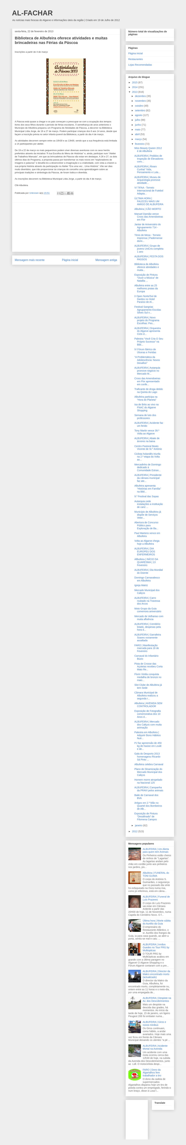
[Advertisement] (66, 227)
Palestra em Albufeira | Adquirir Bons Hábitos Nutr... (147, 735)
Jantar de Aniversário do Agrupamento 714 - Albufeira (147, 227)
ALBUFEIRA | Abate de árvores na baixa (146, 440)
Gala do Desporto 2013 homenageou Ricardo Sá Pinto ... (147, 756)
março (139, 139)
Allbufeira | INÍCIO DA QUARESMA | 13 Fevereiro (146, 562)
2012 (135, 831)
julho (138, 119)
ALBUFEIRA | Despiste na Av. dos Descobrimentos (157, 999)
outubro (139, 105)
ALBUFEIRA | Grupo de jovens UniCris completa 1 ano (148, 248)
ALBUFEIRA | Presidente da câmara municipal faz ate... (147, 478)
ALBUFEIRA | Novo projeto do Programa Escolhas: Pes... (146, 320)
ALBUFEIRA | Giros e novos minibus (154, 1023)
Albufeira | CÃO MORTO (147, 209)
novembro (141, 100)
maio (138, 129)
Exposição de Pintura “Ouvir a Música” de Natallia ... (146, 277)
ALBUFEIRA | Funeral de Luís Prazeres (156, 898)
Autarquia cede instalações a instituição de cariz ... (148, 504)
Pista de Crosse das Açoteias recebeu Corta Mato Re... (148, 666)
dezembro (141, 96)
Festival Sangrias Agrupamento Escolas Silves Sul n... (147, 309)
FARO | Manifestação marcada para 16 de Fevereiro (146, 648)
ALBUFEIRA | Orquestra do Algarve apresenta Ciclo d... (147, 331)
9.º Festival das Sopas (146, 496)
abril (137, 134)
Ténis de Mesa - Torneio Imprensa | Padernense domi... (148, 238)
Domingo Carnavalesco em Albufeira (147, 579)
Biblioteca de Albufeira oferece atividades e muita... (146, 267)
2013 (135, 91)
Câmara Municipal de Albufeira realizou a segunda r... (146, 695)
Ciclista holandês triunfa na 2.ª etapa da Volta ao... (147, 456)
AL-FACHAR (32, 13)
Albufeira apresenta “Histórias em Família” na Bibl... (147, 488)
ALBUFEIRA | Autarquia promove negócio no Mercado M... (147, 370)
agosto (139, 115)
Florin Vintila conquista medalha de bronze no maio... (147, 677)
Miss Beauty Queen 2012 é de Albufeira (148, 149)
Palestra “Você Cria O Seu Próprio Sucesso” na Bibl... (148, 341)
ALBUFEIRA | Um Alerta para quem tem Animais (156, 850)
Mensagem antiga (106, 260)
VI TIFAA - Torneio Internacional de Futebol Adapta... (148, 190)
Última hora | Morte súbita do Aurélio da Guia (157, 922)
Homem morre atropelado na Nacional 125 (148, 781)
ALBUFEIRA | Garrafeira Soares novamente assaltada (147, 637)
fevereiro (140, 143)
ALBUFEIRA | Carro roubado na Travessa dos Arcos (147, 600)
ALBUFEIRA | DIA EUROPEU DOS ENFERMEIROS (144, 551)
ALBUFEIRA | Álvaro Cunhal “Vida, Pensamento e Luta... (147, 169)
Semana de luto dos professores (145, 417)
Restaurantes (135, 59)
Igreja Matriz (141, 585)
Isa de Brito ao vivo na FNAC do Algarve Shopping (146, 407)
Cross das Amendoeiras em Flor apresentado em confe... (147, 381)
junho (138, 124)
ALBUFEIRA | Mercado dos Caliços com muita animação (148, 724)
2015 (135, 82)
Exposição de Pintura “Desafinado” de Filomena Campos (145, 816)
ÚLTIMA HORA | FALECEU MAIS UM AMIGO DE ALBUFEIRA (148, 201)
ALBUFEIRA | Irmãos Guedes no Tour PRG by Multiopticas (156, 947)
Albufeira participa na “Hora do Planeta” (145, 398)
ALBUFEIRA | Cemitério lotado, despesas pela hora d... (147, 627)
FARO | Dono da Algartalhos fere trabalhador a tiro (152, 1072)
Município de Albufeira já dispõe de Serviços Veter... (147, 514)
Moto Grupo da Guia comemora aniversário (147, 610)
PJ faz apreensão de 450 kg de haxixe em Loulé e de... (148, 746)
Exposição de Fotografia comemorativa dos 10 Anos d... (147, 714)
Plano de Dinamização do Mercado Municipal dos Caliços (148, 772)
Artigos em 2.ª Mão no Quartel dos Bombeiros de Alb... (148, 805)
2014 (135, 87)
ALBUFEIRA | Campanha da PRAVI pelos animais (148, 789)
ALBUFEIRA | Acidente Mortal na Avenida (155, 1047)
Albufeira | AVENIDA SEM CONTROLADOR (148, 705)
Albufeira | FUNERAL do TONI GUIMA (156, 874)
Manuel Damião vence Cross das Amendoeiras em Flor (148, 216)
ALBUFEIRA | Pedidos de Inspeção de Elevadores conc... (148, 158)
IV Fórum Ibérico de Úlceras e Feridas (145, 351)
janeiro (139, 825)
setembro (140, 110)
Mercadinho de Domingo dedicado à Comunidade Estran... (147, 467)
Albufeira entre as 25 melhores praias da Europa (146, 288)
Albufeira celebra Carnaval (148, 764)
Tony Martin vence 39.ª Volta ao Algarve (146, 432)
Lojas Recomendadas (140, 64)
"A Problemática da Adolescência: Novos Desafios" (147, 360)
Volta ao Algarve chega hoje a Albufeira (146, 542)
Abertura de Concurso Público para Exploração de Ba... (146, 525)
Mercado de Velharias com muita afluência (148, 618)
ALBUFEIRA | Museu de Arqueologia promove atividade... (147, 180)
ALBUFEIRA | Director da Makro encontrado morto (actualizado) (156, 974)
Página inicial (70, 260)
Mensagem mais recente (30, 260)
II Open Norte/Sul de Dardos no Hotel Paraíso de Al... (145, 299)
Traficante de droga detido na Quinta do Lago (148, 390)
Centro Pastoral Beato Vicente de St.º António (148, 448)
